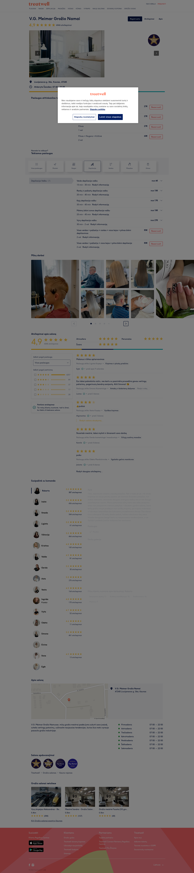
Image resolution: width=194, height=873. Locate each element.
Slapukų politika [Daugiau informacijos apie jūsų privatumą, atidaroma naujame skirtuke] (97, 109)
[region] (98, 105)
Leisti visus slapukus (110, 117)
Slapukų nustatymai (84, 117)
